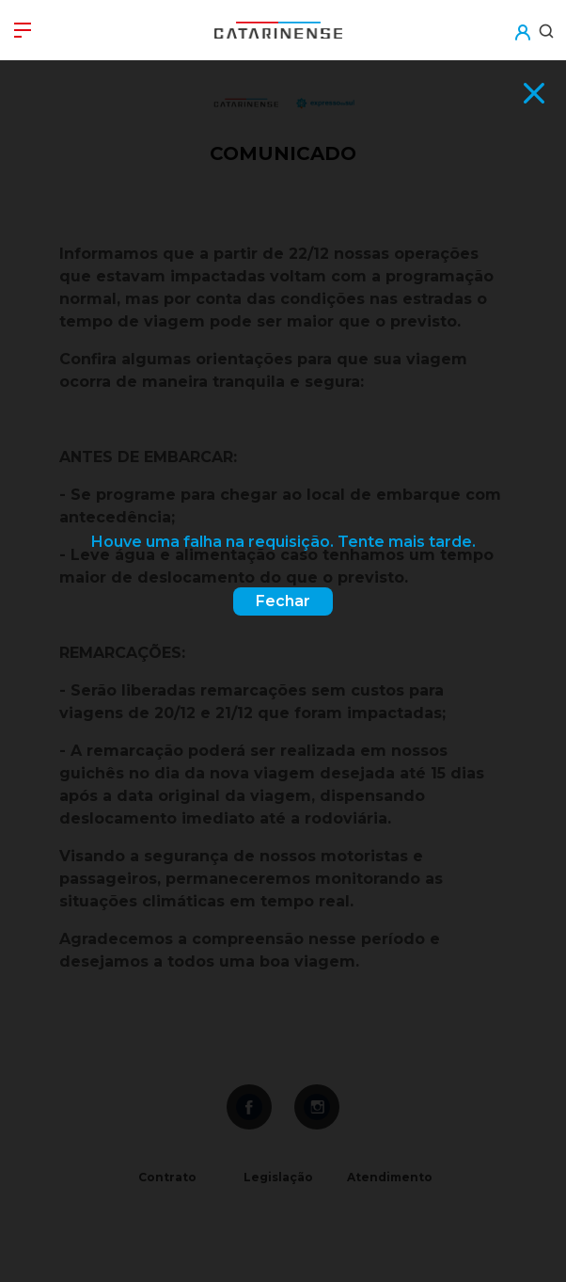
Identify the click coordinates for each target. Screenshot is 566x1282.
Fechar (283, 601)
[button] (522, 20)
